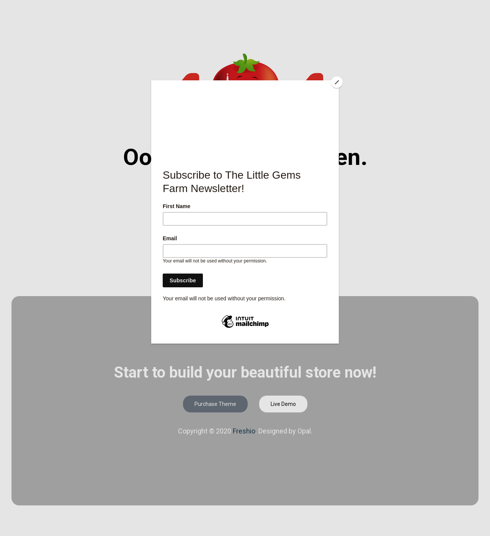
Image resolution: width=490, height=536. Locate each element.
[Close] (337, 82)
